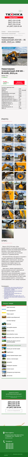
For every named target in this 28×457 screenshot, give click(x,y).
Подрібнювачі (10, 352)
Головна (3, 31)
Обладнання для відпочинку (13, 372)
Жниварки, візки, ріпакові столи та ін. (16, 337)
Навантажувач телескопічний (8, 33)
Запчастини (9, 375)
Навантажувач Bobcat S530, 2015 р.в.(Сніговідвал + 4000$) (13, 289)
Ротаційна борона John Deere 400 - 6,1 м (14, 295)
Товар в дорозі (10, 314)
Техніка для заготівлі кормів (13, 348)
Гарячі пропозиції (11, 307)
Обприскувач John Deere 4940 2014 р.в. (13, 287)
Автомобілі (9, 362)
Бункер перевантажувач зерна (14, 355)
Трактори (9, 324)
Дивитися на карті (8, 437)
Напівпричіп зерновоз (12, 365)
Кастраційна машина (12, 327)
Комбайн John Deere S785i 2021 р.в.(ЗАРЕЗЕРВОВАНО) (13, 294)
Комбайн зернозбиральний (13, 317)
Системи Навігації (11, 320)
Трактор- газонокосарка (12, 358)
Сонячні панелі (10, 369)
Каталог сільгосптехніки (13, 31)
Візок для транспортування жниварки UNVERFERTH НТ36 (13, 291)
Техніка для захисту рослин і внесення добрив (14, 341)
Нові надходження (11, 310)
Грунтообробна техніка (12, 334)
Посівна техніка (10, 330)
